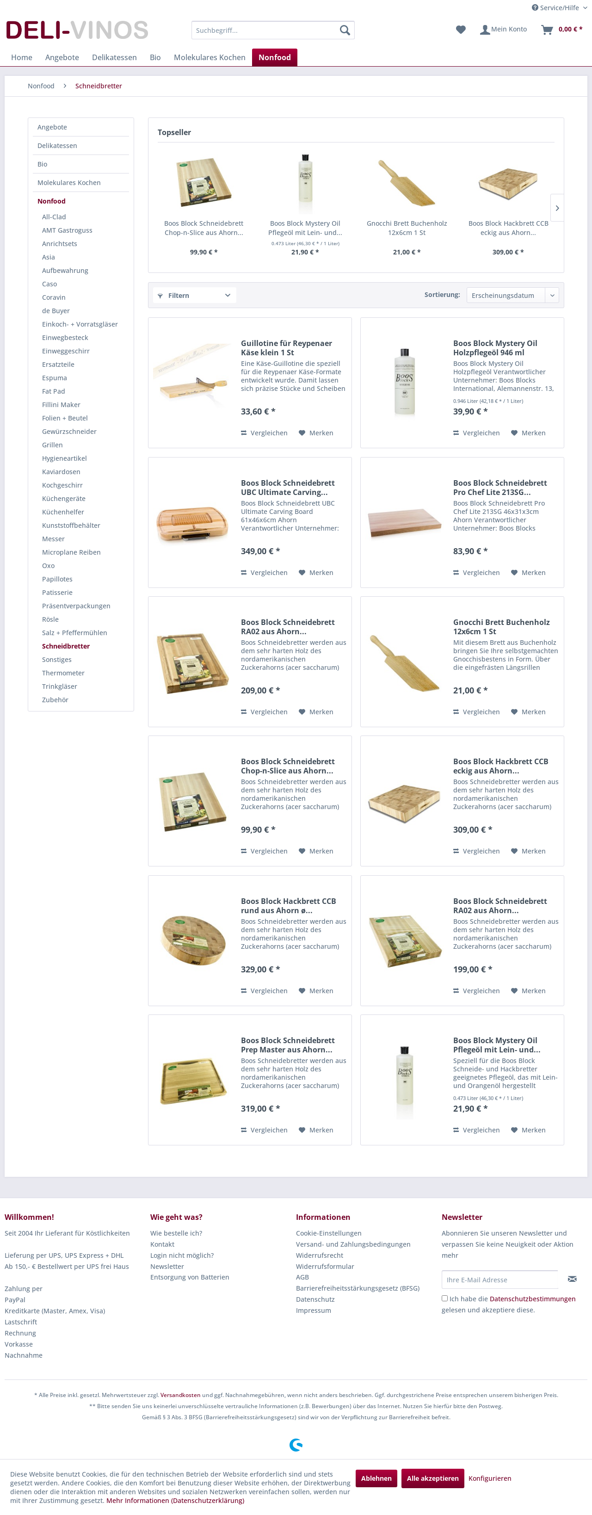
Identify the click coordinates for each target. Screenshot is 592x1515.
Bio (42, 164)
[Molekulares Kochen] (209, 57)
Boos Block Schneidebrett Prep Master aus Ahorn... (288, 1045)
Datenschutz (315, 1299)
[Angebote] (62, 57)
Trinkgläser (59, 686)
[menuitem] (273, 30)
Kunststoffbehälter (71, 525)
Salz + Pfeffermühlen (74, 632)
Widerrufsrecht (319, 1255)
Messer (53, 538)
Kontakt (162, 1244)
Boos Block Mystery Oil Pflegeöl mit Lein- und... (305, 228)
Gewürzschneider (69, 431)
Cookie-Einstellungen (329, 1233)
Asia (48, 257)
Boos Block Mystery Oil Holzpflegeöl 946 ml (495, 348)
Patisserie (57, 592)
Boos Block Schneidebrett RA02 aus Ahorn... (288, 627)
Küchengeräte (64, 498)
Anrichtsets (59, 243)
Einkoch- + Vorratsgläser (80, 324)
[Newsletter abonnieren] (572, 1279)
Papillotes (57, 579)
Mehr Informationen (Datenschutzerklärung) (175, 1500)
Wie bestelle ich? (176, 1233)
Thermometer (63, 672)
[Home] (22, 57)
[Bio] (155, 57)
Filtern (173, 295)
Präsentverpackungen (76, 605)
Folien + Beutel (65, 418)
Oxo (48, 565)
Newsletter (167, 1266)
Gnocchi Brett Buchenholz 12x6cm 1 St (407, 228)
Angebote (52, 127)
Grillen (52, 444)
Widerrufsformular (325, 1266)
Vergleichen (264, 432)
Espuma (54, 377)
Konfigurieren (490, 1478)
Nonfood (51, 201)
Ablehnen (376, 1478)
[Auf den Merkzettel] (316, 433)
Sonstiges (57, 659)
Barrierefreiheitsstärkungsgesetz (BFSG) (357, 1288)
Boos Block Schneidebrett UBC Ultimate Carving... (288, 487)
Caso (49, 283)
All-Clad (54, 216)
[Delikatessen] (114, 57)
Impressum (313, 1310)
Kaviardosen (61, 471)
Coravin (54, 297)
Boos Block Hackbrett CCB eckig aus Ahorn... (509, 228)
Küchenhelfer (63, 511)
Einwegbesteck (65, 337)
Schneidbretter (66, 646)
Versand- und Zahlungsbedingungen (353, 1244)
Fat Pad (53, 391)
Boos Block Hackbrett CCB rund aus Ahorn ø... (288, 906)
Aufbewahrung (65, 270)
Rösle (50, 619)
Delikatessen (57, 145)
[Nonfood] (274, 57)
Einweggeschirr (66, 350)
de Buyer (56, 310)
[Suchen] (345, 30)
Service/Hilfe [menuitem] (556, 7)
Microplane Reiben (71, 552)
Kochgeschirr (62, 485)
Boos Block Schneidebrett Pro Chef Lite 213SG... (500, 487)
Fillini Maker (61, 404)
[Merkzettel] (460, 30)
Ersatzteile (58, 364)
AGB (302, 1277)
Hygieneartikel (64, 458)
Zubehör (55, 699)
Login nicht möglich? (182, 1255)
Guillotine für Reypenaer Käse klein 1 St (286, 348)
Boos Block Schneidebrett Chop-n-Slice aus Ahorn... (203, 228)
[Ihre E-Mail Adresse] (500, 1279)
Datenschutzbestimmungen (533, 1298)
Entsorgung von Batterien (189, 1277)
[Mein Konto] (503, 30)
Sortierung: (442, 294)
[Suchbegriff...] (273, 30)
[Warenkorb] (561, 30)
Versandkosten (180, 1395)
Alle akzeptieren (433, 1478)
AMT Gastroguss (67, 230)
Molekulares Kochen (69, 182)
